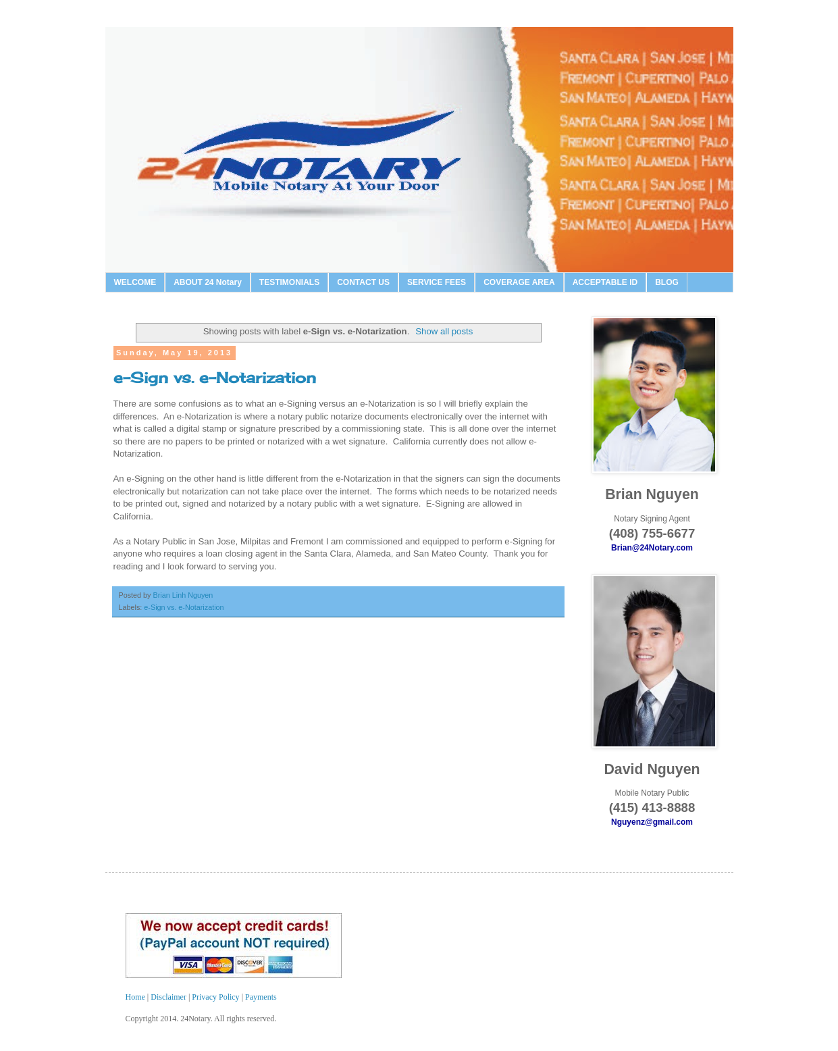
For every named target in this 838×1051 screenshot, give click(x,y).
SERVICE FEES (436, 282)
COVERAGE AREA (519, 282)
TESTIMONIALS (289, 282)
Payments (261, 997)
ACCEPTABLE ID (605, 282)
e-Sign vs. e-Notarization (214, 377)
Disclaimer (169, 997)
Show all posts (444, 331)
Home (136, 997)
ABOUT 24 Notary (208, 282)
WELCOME (135, 282)
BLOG (667, 282)
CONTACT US (363, 282)
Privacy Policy (215, 997)
